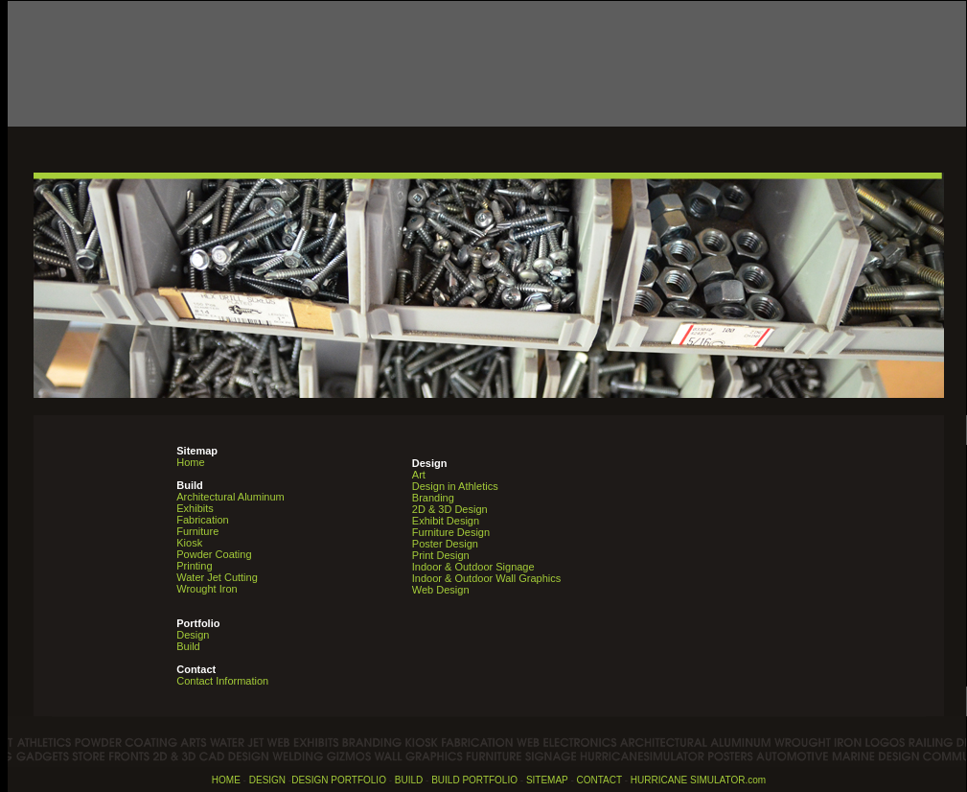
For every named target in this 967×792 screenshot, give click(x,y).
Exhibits (195, 508)
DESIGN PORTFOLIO (338, 780)
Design (197, 629)
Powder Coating (213, 554)
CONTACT (599, 780)
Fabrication (202, 519)
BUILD (409, 780)
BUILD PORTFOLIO (474, 780)
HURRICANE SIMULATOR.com (698, 780)
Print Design (441, 555)
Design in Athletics (455, 486)
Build (187, 646)
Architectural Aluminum (230, 496)
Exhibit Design (445, 520)
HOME (226, 780)
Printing (194, 565)
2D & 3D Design (450, 509)
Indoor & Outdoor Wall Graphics (487, 578)
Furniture (197, 531)
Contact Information (222, 681)
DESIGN (267, 780)
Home (190, 462)
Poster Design (445, 543)
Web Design (441, 589)
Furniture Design (451, 532)
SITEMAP (547, 780)
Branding (433, 497)
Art (419, 474)
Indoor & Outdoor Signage (473, 566)
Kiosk (189, 542)
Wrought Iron (206, 588)
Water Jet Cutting (217, 577)
